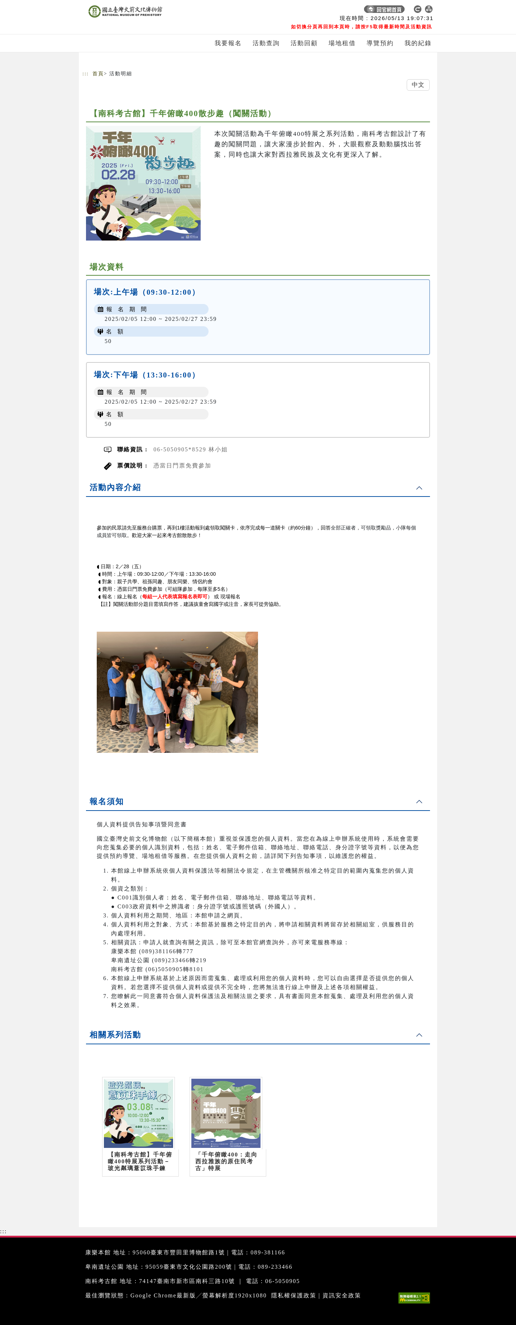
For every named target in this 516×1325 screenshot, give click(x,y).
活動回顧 (304, 43)
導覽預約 (380, 43)
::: (85, 73)
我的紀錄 (418, 43)
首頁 (98, 73)
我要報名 (228, 43)
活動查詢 (266, 43)
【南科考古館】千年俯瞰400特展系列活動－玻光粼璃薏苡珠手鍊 (140, 1161)
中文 (418, 84)
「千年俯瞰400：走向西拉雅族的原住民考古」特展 (226, 1161)
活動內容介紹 (115, 487)
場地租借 (342, 43)
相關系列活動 (115, 1034)
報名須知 (107, 801)
